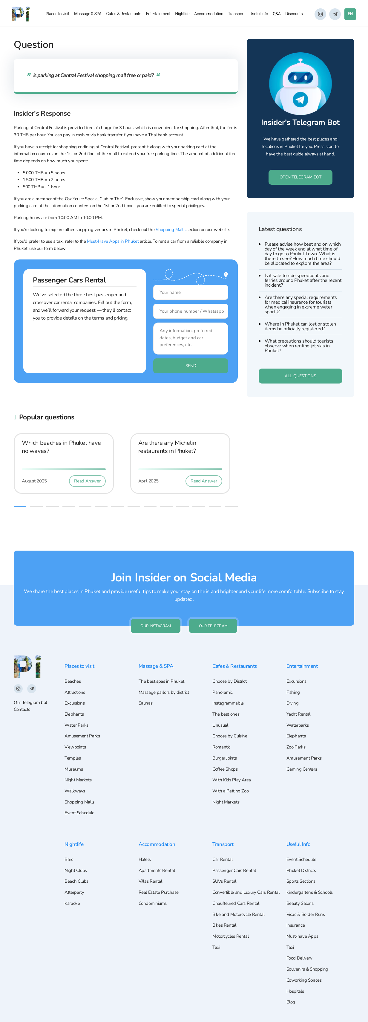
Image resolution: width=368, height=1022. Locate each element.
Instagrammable (229, 688)
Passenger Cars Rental (235, 862)
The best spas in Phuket (163, 665)
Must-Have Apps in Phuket (113, 242)
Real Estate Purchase (160, 886)
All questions (300, 387)
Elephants (75, 699)
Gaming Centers (303, 757)
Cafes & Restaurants (123, 14)
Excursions (75, 688)
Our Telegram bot (30, 686)
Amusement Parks (84, 722)
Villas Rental (152, 874)
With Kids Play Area (233, 769)
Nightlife (182, 14)
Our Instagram (152, 609)
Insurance (296, 920)
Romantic (222, 734)
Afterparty (75, 886)
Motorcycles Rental (232, 941)
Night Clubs (77, 862)
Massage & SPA (88, 14)
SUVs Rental (225, 874)
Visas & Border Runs (307, 909)
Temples (73, 746)
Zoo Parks (296, 734)
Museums (75, 757)
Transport (236, 14)
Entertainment (158, 14)
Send (169, 375)
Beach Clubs (77, 874)
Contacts (22, 693)
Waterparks (298, 711)
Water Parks (77, 711)
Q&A (276, 14)
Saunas (146, 688)
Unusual (220, 711)
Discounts (294, 14)
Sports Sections (302, 874)
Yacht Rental (299, 699)
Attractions (76, 676)
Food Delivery (300, 955)
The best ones (227, 699)
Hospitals (296, 990)
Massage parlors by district (166, 676)
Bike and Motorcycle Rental (240, 917)
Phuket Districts (302, 862)
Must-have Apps (303, 932)
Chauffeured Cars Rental (237, 906)
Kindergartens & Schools (311, 886)
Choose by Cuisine (231, 722)
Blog (291, 1002)
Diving (293, 688)
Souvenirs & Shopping (309, 967)
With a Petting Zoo (231, 780)
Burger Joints (225, 746)
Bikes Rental (225, 929)
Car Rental (223, 851)
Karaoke (73, 897)
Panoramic (223, 676)
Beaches (73, 665)
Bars (69, 851)
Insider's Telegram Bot (300, 128)
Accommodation (208, 14)
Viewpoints (76, 734)
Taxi (216, 952)
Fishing (293, 676)
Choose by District (231, 665)
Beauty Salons (301, 897)
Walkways (75, 780)
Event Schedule (80, 804)
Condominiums (154, 897)
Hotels (146, 851)
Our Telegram (216, 609)
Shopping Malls (170, 230)
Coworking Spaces (305, 978)
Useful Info (258, 14)
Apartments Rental (158, 862)
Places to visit (57, 14)
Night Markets (79, 769)
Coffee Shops (226, 757)
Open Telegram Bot (300, 189)
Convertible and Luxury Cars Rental (241, 890)
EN (350, 14)
